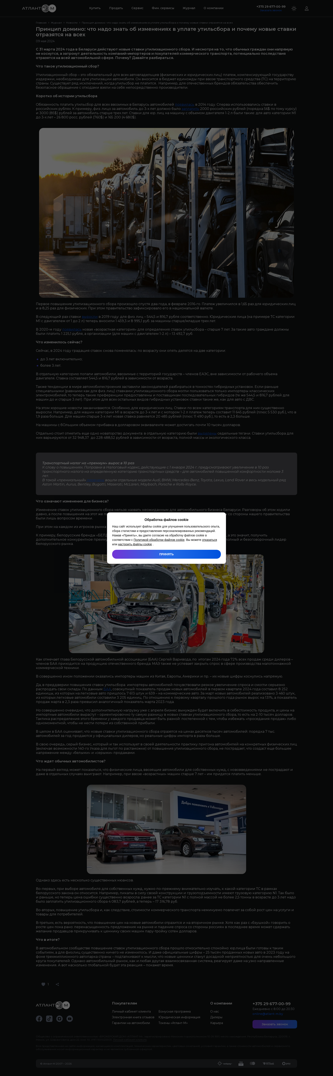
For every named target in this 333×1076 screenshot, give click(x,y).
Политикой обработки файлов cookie (159, 540)
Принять (166, 554)
